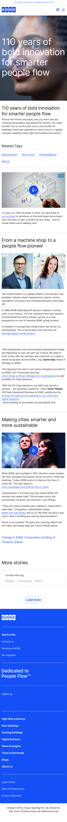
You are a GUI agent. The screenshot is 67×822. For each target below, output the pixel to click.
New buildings (10, 725)
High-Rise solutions (13, 718)
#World (5, 161)
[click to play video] (33, 190)
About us (7, 766)
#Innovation (28, 154)
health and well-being (13, 512)
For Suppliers (9, 655)
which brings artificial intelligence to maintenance (28, 375)
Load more (33, 600)
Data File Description (13, 788)
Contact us (8, 641)
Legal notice (8, 782)
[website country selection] (57, 9)
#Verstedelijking (48, 154)
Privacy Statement (12, 795)
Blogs (5, 759)
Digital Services (11, 739)
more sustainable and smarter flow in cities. (25, 487)
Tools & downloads (13, 752)
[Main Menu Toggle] (63, 10)
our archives (8, 216)
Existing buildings (12, 732)
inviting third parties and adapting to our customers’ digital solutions (30, 397)
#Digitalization (9, 154)
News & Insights (11, 746)
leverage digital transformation (18, 333)
